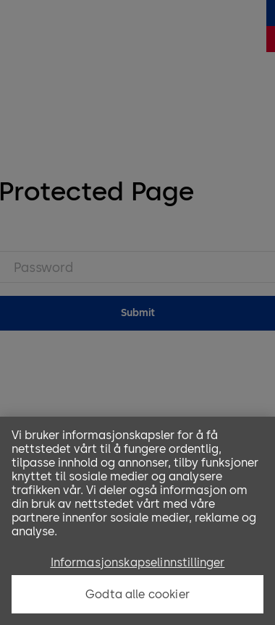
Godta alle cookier (137, 594)
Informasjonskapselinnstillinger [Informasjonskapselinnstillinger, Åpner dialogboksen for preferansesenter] (138, 562)
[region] (137, 521)
